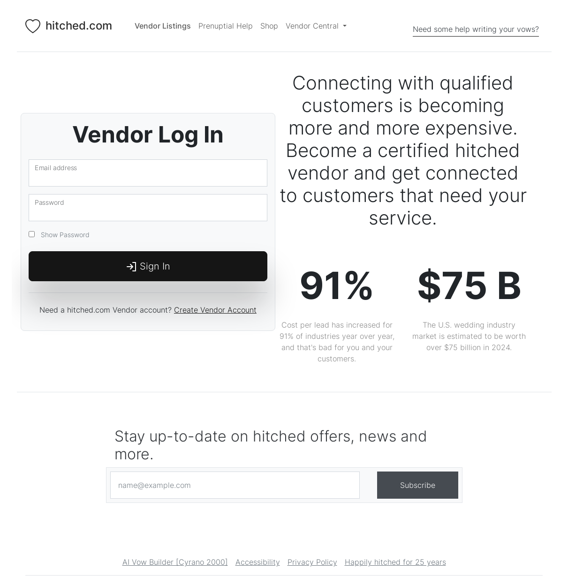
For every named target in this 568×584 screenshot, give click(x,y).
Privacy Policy (312, 562)
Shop (269, 25)
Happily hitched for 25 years (395, 562)
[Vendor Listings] (163, 25)
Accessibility (257, 562)
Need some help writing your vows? (476, 29)
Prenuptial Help (225, 25)
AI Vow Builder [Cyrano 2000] (175, 562)
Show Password (63, 235)
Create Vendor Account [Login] (215, 309)
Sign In (148, 267)
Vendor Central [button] (313, 25)
